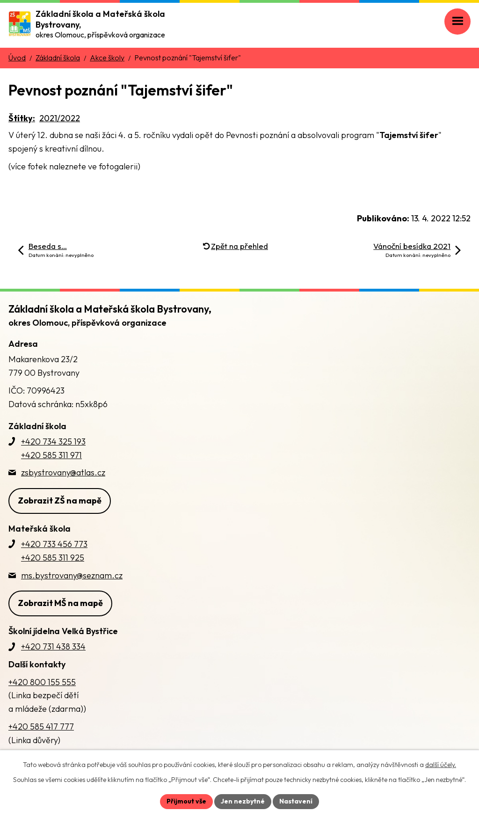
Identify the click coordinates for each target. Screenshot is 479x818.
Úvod (17, 57)
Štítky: (21, 118)
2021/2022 (59, 118)
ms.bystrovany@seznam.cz (72, 575)
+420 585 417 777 (41, 726)
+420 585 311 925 (52, 557)
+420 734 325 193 (53, 441)
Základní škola (58, 57)
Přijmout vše (186, 801)
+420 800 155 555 (42, 682)
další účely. (440, 764)
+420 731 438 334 (53, 646)
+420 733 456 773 (54, 544)
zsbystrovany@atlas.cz (63, 472)
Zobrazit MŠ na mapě (60, 603)
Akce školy (107, 57)
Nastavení (295, 801)
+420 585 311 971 (51, 455)
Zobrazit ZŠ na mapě (60, 500)
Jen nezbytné (243, 801)
